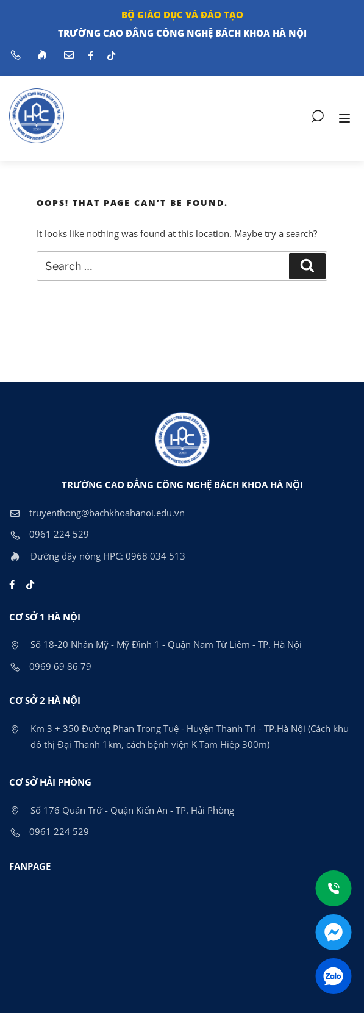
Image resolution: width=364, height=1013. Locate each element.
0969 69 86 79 (50, 666)
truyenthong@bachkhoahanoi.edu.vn (97, 512)
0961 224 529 (49, 534)
